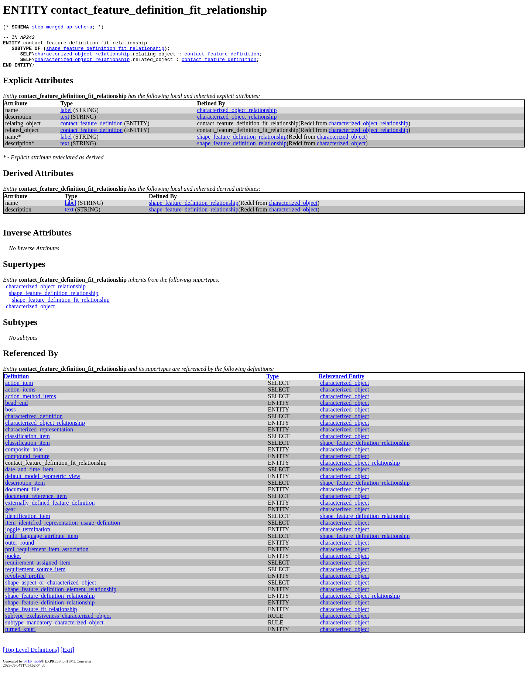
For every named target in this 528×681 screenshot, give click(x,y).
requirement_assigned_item (38, 570)
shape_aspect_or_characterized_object (50, 590)
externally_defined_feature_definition (50, 510)
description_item (25, 490)
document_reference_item (36, 504)
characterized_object (341, 144)
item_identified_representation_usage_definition (62, 530)
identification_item (27, 524)
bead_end (16, 410)
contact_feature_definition (221, 59)
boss (10, 417)
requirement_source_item (35, 577)
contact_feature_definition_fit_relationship (85, 46)
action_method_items (30, 404)
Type (272, 384)
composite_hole (23, 457)
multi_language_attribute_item (41, 544)
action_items (20, 397)
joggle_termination (27, 537)
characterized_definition (33, 424)
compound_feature (27, 464)
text (64, 124)
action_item (19, 390)
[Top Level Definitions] (31, 657)
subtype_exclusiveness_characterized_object (58, 623)
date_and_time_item (29, 477)
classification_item (27, 444)
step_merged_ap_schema (62, 27)
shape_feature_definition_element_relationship (60, 597)
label (66, 118)
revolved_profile (25, 583)
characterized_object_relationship (82, 59)
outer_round (19, 550)
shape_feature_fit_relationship (41, 617)
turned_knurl (20, 637)
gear (10, 517)
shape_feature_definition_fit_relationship (105, 52)
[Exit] (67, 657)
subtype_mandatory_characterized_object (54, 630)
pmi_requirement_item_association (47, 557)
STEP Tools (32, 669)
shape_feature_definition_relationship (242, 144)
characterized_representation (39, 437)
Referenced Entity (341, 384)
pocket (13, 563)
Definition (16, 384)
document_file (22, 497)
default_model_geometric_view (42, 484)
